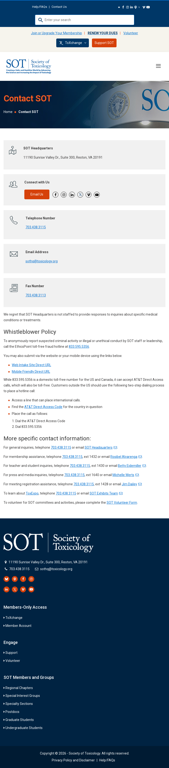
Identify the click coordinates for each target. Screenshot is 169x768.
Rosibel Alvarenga (126, 457)
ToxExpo (32, 493)
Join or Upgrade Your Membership (56, 33)
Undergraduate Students (24, 728)
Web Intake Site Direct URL (31, 365)
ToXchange (72, 43)
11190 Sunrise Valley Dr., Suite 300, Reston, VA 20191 (48, 562)
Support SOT (104, 43)
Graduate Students (19, 720)
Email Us (36, 194)
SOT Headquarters (101, 447)
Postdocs (12, 712)
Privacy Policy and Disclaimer (73, 760)
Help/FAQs (39, 7)
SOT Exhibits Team (106, 493)
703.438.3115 (36, 227)
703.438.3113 (36, 295)
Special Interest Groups (22, 696)
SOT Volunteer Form (122, 502)
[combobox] (84, 20)
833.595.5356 (79, 346)
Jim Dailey (132, 484)
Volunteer (130, 33)
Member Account (18, 626)
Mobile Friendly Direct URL (31, 371)
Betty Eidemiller (132, 466)
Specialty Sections (19, 704)
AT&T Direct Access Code (43, 407)
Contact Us (59, 7)
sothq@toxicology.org (42, 261)
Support (11, 653)
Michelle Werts (126, 475)
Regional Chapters (19, 688)
